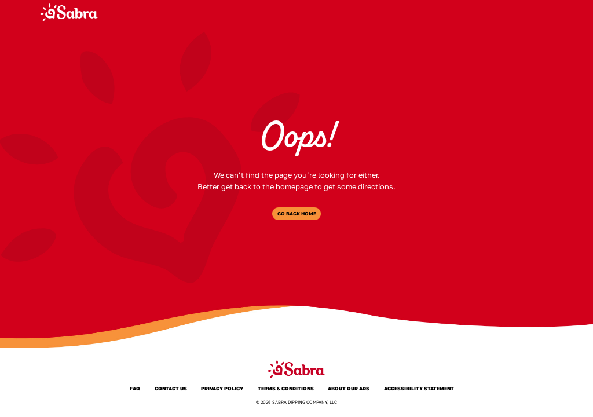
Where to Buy (429, 12)
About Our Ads (348, 388)
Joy (500, 12)
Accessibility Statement (419, 388)
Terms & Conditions (286, 388)
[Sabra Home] (69, 12)
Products (337, 12)
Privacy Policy (222, 388)
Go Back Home (296, 214)
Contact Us (170, 388)
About (380, 12)
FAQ (473, 12)
